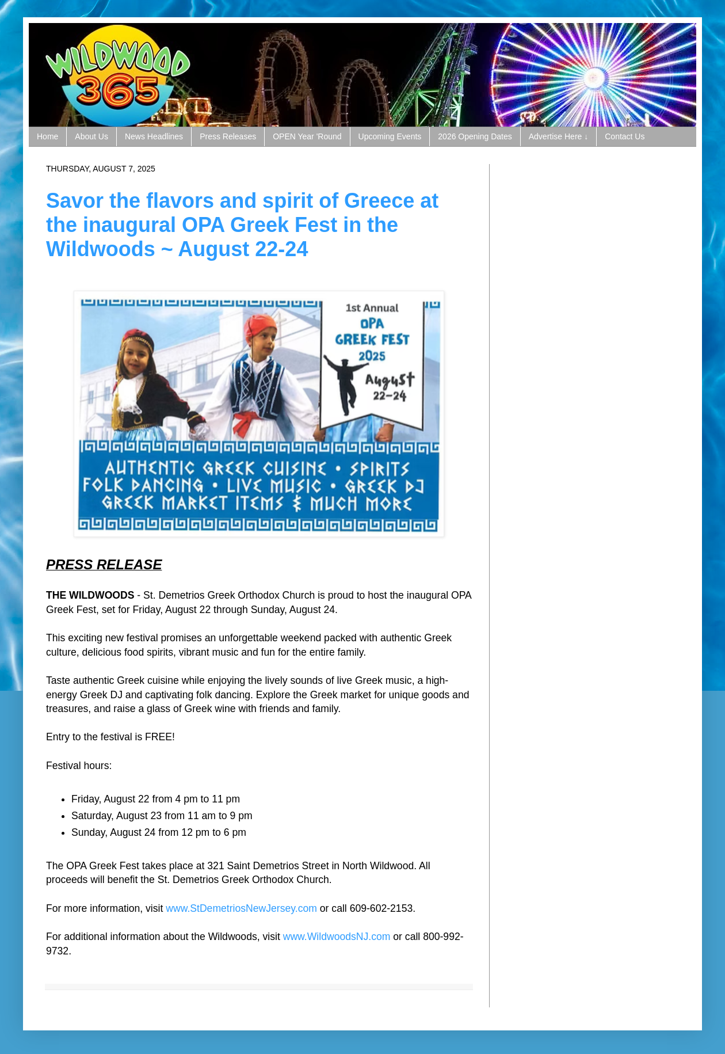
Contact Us (624, 136)
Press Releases (228, 136)
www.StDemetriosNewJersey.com (241, 908)
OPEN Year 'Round (307, 136)
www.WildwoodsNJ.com (337, 936)
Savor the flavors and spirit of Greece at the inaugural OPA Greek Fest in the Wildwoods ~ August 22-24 (242, 225)
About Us (91, 136)
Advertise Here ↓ (558, 136)
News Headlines (154, 136)
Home (47, 136)
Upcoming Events (390, 136)
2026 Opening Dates (475, 136)
